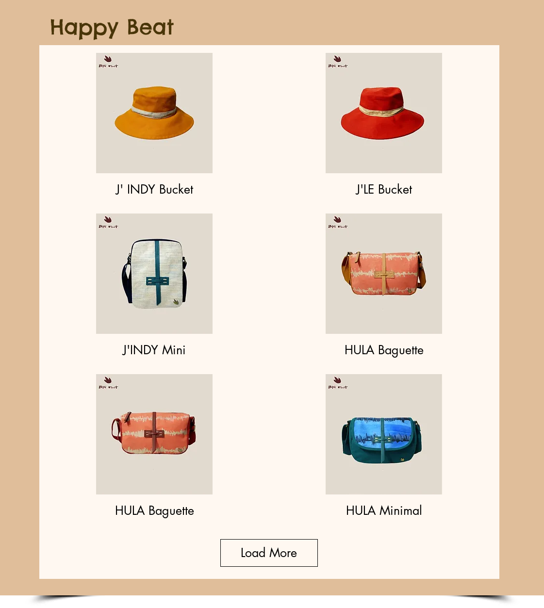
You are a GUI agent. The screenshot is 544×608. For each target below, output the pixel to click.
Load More (269, 552)
